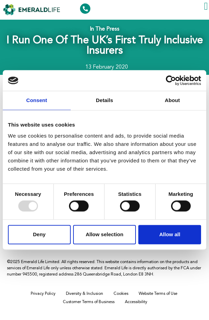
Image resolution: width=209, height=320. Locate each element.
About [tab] (172, 100)
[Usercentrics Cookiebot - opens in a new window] (171, 80)
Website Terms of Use (158, 294)
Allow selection (104, 234)
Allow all (169, 234)
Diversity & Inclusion (84, 294)
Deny (39, 234)
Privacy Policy (43, 294)
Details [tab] (104, 100)
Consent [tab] (36, 100)
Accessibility (136, 302)
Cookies (120, 294)
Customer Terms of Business (89, 302)
